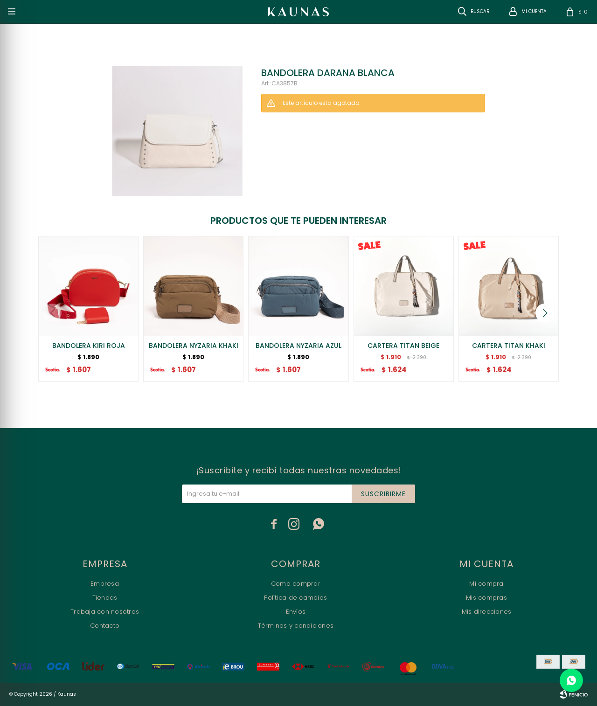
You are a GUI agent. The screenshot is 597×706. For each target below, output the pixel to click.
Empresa (104, 583)
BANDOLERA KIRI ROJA (88, 345)
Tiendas (105, 597)
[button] (544, 313)
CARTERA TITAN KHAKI (508, 345)
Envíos (296, 611)
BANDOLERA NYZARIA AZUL (298, 345)
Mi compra (486, 583)
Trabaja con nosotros (104, 611)
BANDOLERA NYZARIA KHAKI (193, 345)
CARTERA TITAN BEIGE (403, 345)
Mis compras (486, 597)
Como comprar (295, 583)
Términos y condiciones (296, 625)
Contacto (104, 625)
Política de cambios (295, 597)
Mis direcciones (487, 611)
